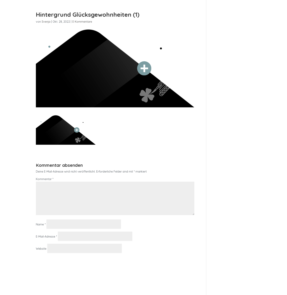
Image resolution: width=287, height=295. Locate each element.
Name (41, 224)
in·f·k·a (200, 13)
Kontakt (259, 13)
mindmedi (218, 13)
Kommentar (44, 179)
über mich (239, 13)
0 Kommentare (82, 21)
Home (185, 13)
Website (41, 248)
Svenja (46, 21)
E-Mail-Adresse (46, 236)
